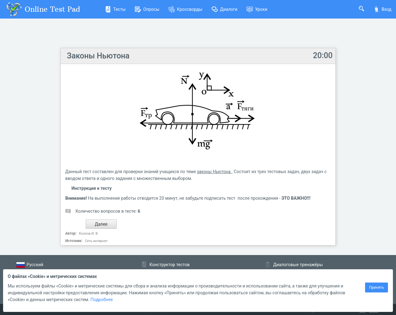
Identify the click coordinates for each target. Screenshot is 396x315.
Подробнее (101, 299)
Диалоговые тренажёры (298, 264)
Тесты (115, 9)
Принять (376, 287)
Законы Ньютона (98, 55)
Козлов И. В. (88, 234)
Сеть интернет (96, 241)
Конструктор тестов (169, 264)
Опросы (147, 9)
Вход (382, 9)
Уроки (257, 9)
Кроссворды (185, 9)
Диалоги (224, 9)
